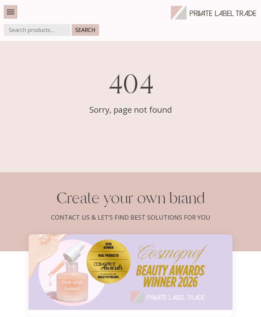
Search (85, 30)
